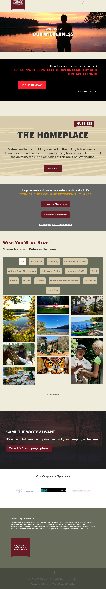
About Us (16, 518)
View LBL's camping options (29, 448)
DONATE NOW (32, 85)
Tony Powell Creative (63, 584)
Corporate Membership (55, 214)
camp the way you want (30, 432)
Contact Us (28, 518)
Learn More (53, 168)
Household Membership (56, 204)
